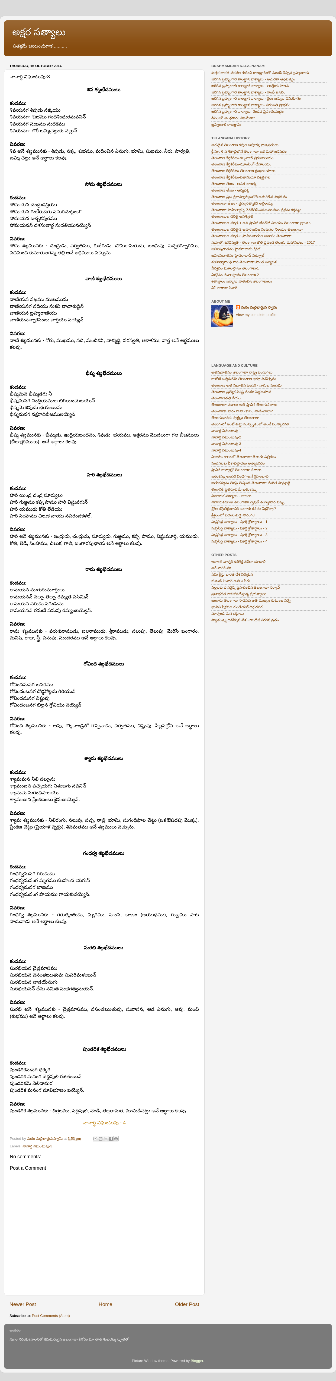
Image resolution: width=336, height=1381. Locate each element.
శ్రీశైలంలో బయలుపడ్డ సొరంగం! (233, 515)
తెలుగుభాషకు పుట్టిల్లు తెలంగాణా (235, 418)
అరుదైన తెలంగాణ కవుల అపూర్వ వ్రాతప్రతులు (245, 145)
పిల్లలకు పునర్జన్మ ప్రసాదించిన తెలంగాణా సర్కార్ (245, 587)
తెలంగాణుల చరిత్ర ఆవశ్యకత (232, 216)
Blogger (197, 1361)
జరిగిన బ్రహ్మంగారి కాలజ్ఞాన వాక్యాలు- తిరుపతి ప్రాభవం (250, 105)
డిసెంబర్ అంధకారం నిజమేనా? (233, 118)
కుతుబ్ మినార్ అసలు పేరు (230, 581)
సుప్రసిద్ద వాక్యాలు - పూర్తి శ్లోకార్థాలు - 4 (239, 541)
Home (105, 1304)
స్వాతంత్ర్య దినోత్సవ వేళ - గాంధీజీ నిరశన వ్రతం (245, 620)
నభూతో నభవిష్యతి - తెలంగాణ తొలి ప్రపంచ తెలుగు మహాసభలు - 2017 (263, 242)
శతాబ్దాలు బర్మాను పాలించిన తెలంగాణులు (241, 281)
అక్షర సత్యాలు (39, 31)
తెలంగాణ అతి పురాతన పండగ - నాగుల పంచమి (246, 385)
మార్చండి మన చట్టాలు (227, 613)
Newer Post (22, 1304)
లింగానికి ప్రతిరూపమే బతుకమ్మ (233, 489)
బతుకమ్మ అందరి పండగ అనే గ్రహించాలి (240, 476)
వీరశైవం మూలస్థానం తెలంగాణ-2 (235, 275)
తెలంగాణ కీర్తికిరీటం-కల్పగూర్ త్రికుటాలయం (242, 158)
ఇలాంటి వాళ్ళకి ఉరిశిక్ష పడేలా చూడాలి (238, 562)
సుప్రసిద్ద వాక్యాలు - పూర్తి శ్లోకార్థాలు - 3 (239, 535)
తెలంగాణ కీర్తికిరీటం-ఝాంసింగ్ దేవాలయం (241, 164)
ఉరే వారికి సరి (221, 568)
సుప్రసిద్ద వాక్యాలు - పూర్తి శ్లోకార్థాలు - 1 (239, 522)
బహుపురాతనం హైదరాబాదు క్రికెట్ (235, 249)
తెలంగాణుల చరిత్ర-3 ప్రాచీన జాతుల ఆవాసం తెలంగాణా (251, 236)
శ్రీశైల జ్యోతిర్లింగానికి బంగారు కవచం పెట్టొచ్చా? (243, 509)
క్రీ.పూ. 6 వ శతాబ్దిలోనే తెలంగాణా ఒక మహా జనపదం (249, 151)
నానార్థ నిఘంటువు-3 (37, 1146)
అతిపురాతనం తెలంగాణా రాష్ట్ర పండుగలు (242, 372)
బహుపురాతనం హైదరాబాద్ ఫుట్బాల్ (237, 255)
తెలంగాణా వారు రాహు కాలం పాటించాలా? (242, 411)
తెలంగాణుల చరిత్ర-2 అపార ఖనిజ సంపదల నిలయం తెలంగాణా (257, 229)
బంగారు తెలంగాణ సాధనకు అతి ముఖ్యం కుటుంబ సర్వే (250, 600)
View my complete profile (256, 315)
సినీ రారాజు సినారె (224, 288)
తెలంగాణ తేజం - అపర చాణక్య (234, 184)
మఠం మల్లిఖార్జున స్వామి (259, 307)
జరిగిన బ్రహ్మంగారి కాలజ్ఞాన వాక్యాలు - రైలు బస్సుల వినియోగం (256, 98)
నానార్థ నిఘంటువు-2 (226, 437)
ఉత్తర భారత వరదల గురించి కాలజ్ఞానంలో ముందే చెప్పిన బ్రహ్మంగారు (260, 73)
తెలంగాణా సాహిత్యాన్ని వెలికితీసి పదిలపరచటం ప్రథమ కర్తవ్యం (256, 210)
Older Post (187, 1304)
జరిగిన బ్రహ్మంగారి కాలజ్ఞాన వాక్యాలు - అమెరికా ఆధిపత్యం (253, 79)
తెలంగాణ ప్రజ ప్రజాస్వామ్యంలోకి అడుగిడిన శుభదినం (249, 197)
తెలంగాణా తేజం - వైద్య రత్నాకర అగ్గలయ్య (242, 203)
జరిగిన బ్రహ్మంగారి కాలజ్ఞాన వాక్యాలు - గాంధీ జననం (248, 92)
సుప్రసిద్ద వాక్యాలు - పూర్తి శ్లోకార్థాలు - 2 (239, 528)
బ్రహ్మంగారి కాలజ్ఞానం (226, 125)
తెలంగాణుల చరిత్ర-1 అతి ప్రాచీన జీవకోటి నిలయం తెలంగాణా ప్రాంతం (261, 223)
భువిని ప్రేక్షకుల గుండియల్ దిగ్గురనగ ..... (240, 607)
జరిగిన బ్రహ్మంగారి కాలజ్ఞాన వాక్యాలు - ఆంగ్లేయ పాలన (250, 86)
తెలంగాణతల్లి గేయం (226, 398)
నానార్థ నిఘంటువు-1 (226, 431)
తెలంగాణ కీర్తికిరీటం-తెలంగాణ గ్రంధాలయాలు (243, 171)
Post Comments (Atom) (51, 1316)
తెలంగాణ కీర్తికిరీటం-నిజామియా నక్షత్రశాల (240, 177)
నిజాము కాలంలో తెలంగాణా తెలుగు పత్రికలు (243, 457)
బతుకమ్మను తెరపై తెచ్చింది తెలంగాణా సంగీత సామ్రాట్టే (250, 483)
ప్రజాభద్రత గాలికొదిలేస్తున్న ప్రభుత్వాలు (238, 594)
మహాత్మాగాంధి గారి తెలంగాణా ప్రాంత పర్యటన (244, 262)
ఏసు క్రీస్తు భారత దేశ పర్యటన (232, 574)
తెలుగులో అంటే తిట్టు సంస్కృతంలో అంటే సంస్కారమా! (250, 424)
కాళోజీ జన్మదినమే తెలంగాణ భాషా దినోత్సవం (243, 379)
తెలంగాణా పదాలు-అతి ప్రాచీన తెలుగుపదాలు (244, 405)
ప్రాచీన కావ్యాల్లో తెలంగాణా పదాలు (236, 470)
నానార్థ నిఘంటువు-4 (226, 450)
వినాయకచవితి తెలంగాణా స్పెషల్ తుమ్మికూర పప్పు (247, 502)
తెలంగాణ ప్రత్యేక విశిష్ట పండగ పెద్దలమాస (241, 392)
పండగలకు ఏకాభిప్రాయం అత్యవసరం (238, 463)
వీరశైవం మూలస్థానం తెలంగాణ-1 (235, 268)
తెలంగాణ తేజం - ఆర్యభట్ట (230, 190)
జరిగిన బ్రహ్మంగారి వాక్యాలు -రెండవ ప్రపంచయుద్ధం (247, 111)
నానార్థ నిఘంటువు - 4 (104, 1122)
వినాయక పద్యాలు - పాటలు (231, 496)
